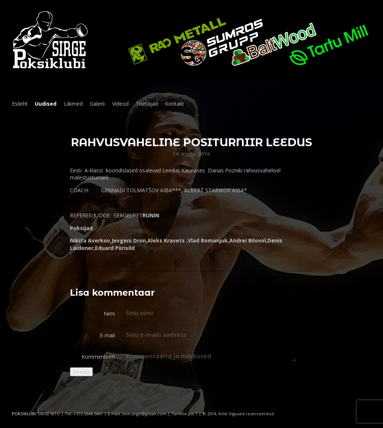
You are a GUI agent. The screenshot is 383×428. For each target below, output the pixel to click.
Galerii (97, 103)
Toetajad (147, 103)
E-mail (107, 335)
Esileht (20, 103)
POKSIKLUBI (24, 413)
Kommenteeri (98, 356)
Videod (120, 103)
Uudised (45, 103)
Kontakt (174, 103)
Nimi (109, 313)
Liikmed (73, 103)
